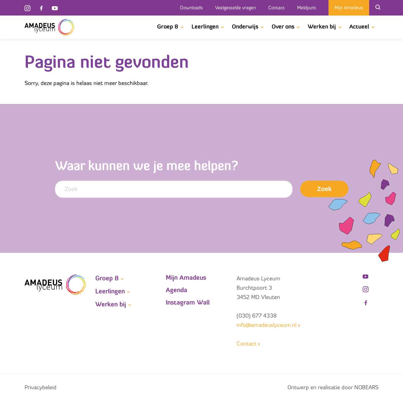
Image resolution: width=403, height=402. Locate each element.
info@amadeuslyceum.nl (267, 325)
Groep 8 (167, 27)
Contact (276, 8)
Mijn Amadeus (349, 8)
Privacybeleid (41, 388)
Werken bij (322, 27)
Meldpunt (306, 8)
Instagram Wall (188, 303)
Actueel (359, 27)
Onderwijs (245, 27)
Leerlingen (205, 27)
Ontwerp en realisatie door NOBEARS (333, 388)
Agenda (176, 291)
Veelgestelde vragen (235, 8)
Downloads (191, 8)
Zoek (324, 188)
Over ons (283, 27)
